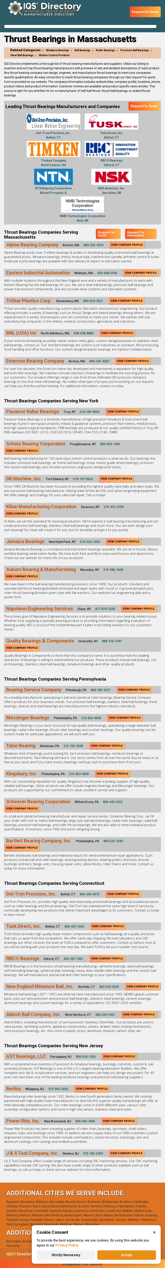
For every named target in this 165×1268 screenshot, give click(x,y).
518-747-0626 (83, 479)
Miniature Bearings (57, 50)
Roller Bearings (105, 50)
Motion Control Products (54, 55)
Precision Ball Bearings (134, 50)
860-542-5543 (109, 986)
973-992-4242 (58, 1089)
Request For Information (136, 234)
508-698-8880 (83, 333)
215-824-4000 (91, 718)
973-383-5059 (93, 1153)
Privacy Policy (66, 1245)
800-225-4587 (99, 361)
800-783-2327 (100, 690)
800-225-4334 (93, 245)
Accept (126, 1255)
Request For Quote (145, 12)
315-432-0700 (114, 507)
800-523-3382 (113, 841)
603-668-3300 (107, 273)
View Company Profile (127, 244)
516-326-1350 (90, 542)
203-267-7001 (73, 959)
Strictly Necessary (66, 1255)
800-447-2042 (74, 926)
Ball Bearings (82, 50)
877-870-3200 (105, 609)
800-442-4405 (85, 1121)
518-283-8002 (89, 412)
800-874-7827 (93, 301)
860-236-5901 (105, 1014)
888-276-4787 (112, 641)
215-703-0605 (73, 746)
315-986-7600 (113, 569)
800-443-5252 (113, 802)
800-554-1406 (110, 444)
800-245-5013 (89, 894)
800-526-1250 (86, 1056)
